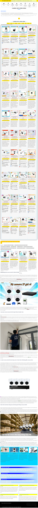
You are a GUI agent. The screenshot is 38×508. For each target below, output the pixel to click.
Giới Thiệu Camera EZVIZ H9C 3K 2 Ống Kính (23, 453)
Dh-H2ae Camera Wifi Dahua (30, 248)
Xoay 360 (23, 23)
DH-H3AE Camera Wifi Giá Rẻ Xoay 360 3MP (23, 33)
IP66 (30, 23)
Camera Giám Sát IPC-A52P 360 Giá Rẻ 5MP (6, 33)
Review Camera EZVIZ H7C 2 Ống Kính (14, 453)
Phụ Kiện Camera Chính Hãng (25, 0)
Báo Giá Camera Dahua (22, 470)
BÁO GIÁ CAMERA (14, 0)
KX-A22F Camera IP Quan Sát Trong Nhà (14, 223)
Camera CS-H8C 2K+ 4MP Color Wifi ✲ (14, 178)
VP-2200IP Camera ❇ (20, 246)
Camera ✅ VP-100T (13, 246)
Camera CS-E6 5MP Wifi (31, 223)
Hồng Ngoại (16, 23)
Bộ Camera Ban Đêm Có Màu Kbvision (6, 482)
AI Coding (28, 23)
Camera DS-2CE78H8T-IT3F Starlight (9, 245)
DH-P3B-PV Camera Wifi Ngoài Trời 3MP (23, 156)
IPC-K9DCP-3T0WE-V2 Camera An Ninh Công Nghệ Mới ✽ (23, 136)
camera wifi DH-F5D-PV (32, 257)
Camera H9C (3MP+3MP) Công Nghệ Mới (31, 117)
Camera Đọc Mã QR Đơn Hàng (23, 494)
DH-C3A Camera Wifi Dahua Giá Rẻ (5, 156)
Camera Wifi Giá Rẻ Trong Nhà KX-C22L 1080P (14, 201)
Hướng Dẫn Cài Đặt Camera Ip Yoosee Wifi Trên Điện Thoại (8, 248)
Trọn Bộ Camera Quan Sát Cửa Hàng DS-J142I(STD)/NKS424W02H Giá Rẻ (23, 179)
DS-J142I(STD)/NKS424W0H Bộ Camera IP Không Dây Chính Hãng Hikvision (31, 156)
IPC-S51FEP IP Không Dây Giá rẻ (14, 33)
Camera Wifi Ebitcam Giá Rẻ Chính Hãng (27, 476)
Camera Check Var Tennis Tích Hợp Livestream (7, 494)
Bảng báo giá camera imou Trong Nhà (13, 470)
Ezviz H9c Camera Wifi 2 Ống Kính (28, 246)
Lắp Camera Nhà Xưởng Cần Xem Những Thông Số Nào (33, 454)
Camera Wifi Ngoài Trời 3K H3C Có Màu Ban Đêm (23, 201)
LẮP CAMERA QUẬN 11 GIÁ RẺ (6, 0)
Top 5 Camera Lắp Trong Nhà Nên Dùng (31, 470)
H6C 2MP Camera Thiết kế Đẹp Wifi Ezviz (5, 97)
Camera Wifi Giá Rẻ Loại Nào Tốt (21, 248)
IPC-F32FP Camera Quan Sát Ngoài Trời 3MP (5, 136)
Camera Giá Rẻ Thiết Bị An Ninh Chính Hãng (6, 24)
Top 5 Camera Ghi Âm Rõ (4, 470)
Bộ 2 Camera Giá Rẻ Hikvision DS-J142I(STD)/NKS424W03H (31, 201)
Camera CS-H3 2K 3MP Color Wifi (31, 178)
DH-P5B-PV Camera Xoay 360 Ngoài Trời (23, 56)
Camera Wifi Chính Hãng (19, 8)
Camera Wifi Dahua (3, 477)
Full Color (19, 23)
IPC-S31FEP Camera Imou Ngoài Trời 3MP (23, 97)
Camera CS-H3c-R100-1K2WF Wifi (31, 78)
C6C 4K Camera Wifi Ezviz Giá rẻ (14, 77)
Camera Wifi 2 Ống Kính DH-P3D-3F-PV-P (5, 258)
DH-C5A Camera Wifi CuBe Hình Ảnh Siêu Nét (6, 201)
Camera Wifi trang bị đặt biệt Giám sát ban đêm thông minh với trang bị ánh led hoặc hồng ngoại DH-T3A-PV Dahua (23, 258)
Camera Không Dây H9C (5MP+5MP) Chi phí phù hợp (14, 156)
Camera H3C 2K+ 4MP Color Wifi (23, 117)
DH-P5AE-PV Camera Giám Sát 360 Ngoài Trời (14, 55)
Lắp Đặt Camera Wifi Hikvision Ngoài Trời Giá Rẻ (7, 476)
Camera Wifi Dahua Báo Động (18, 476)
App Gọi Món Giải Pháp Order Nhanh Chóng (6, 485)
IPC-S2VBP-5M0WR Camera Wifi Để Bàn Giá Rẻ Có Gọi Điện (31, 32)
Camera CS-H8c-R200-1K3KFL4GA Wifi (5, 223)
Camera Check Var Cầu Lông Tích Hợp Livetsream (26, 485)
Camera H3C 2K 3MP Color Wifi (23, 77)
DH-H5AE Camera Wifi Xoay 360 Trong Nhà (6, 117)
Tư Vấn (31, 0)
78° (13, 23)
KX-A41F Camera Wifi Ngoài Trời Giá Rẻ (6, 178)
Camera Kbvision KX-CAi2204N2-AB (5, 246)
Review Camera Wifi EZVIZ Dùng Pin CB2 (6, 249)
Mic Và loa (8, 23)
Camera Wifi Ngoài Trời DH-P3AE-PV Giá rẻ (6, 55)
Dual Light (11, 23)
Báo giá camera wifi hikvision (5, 471)
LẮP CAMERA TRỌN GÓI (19, 0)
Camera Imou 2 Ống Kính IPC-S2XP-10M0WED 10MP (14, 136)
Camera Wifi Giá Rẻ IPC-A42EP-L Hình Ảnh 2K (14, 97)
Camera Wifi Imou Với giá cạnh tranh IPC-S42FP (20, 245)
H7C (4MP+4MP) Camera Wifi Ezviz (5, 77)
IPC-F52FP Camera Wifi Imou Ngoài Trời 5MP (14, 116)
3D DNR (25, 23)
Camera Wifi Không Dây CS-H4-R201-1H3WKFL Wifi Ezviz (23, 223)
